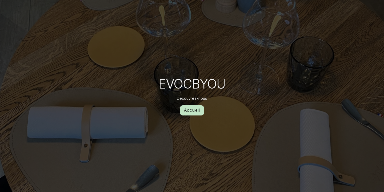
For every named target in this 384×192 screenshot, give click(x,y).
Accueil (192, 110)
